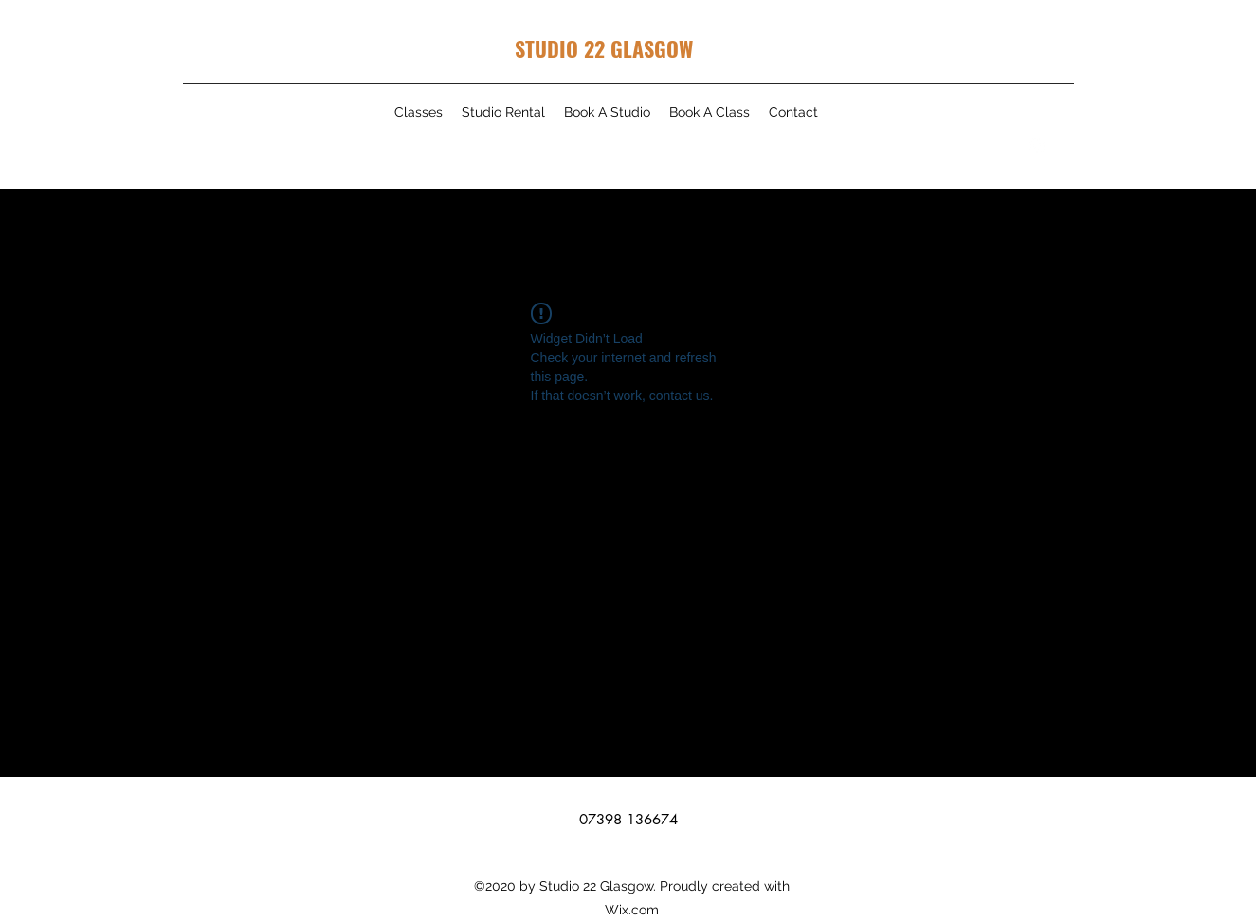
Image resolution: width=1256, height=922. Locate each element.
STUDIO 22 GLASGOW (604, 48)
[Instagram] (1037, 146)
